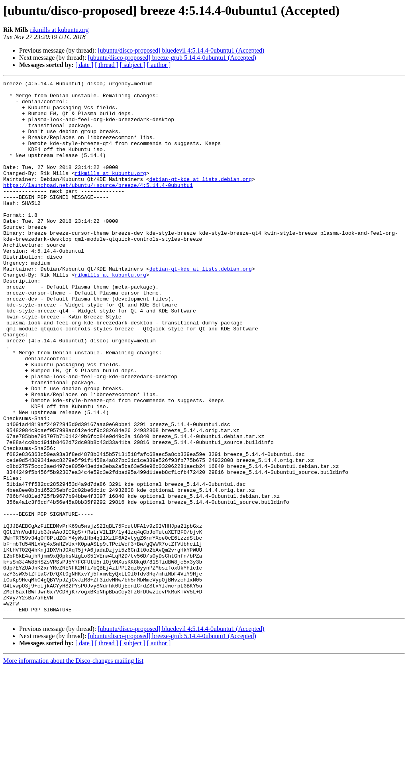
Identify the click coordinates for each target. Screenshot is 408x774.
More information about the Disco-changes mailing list (73, 767)
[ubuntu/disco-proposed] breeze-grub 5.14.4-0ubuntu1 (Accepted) (172, 57)
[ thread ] (106, 64)
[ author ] (159, 64)
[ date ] (84, 64)
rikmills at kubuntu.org (59, 29)
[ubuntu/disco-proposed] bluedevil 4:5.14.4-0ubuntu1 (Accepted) (181, 50)
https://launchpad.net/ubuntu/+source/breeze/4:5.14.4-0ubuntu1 (98, 206)
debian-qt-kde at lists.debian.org (200, 199)
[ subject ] (132, 64)
